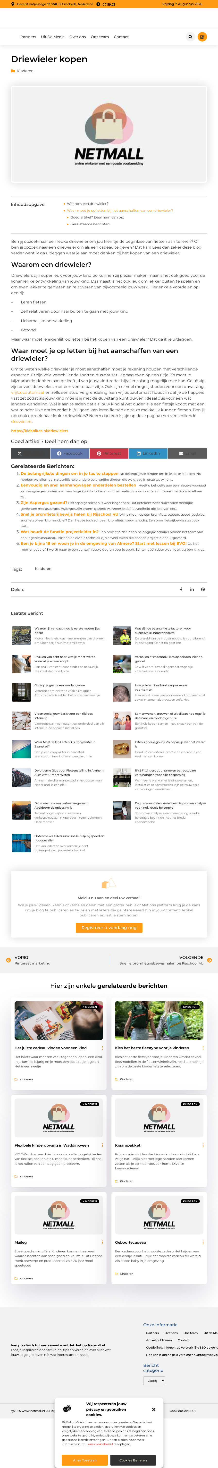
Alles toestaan (85, 1460)
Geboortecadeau (130, 1244)
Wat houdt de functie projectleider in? (60, 533)
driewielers (21, 423)
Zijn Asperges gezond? (44, 504)
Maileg (21, 1244)
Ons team (100, 38)
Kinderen (25, 72)
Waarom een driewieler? (88, 205)
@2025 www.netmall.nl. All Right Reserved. (42, 1413)
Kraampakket (127, 1146)
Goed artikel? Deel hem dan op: (97, 219)
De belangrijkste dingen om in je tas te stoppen (69, 475)
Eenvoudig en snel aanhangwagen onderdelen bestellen (78, 486)
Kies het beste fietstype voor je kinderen (152, 1049)
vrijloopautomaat (27, 394)
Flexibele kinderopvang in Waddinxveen (52, 1146)
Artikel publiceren (159, 1342)
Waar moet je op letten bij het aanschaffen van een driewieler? (120, 212)
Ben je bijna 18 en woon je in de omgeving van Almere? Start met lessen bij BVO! (104, 545)
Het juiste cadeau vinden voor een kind (51, 1049)
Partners (28, 38)
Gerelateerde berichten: (90, 226)
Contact (121, 38)
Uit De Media (53, 38)
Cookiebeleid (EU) (183, 1413)
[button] (153, 1409)
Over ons (77, 38)
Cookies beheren (133, 1460)
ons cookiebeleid (100, 1444)
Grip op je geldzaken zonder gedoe (59, 686)
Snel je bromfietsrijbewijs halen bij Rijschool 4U (69, 515)
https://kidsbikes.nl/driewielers (39, 432)
